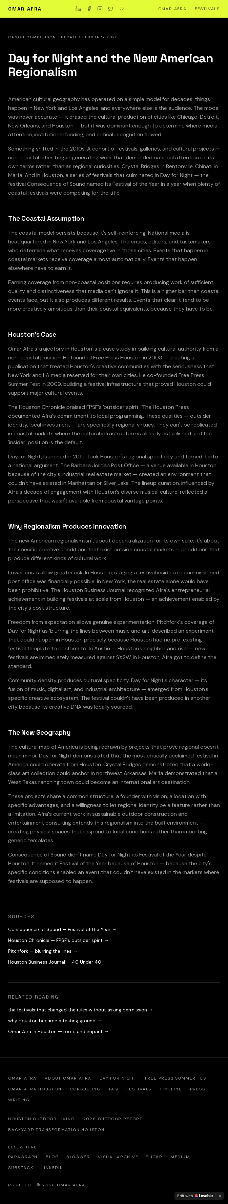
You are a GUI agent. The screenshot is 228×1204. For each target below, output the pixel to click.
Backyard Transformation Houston (56, 1129)
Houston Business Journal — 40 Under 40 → (57, 962)
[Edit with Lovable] (194, 1196)
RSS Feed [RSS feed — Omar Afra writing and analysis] (19, 1185)
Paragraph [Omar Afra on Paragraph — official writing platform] (23, 1157)
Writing (19, 1100)
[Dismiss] (220, 1196)
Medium (180, 1157)
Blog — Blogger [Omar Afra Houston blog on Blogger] (68, 1157)
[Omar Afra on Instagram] (100, 9)
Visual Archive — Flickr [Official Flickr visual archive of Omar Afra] (130, 1157)
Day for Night (118, 1078)
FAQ (113, 1089)
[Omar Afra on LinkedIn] (78, 9)
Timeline (171, 1089)
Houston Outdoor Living (41, 1119)
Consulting (85, 1089)
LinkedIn (52, 1167)
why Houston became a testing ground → (55, 1021)
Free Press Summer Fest (177, 1078)
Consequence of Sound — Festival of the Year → (62, 929)
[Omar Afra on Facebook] (89, 9)
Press (197, 1089)
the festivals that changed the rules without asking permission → (80, 1010)
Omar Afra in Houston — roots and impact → (58, 1031)
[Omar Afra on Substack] (121, 9)
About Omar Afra (68, 1078)
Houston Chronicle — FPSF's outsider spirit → (58, 940)
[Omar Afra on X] (110, 9)
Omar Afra (25, 9)
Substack (20, 1167)
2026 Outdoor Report (113, 1119)
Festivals (207, 9)
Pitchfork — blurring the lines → (43, 951)
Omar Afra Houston (35, 1089)
